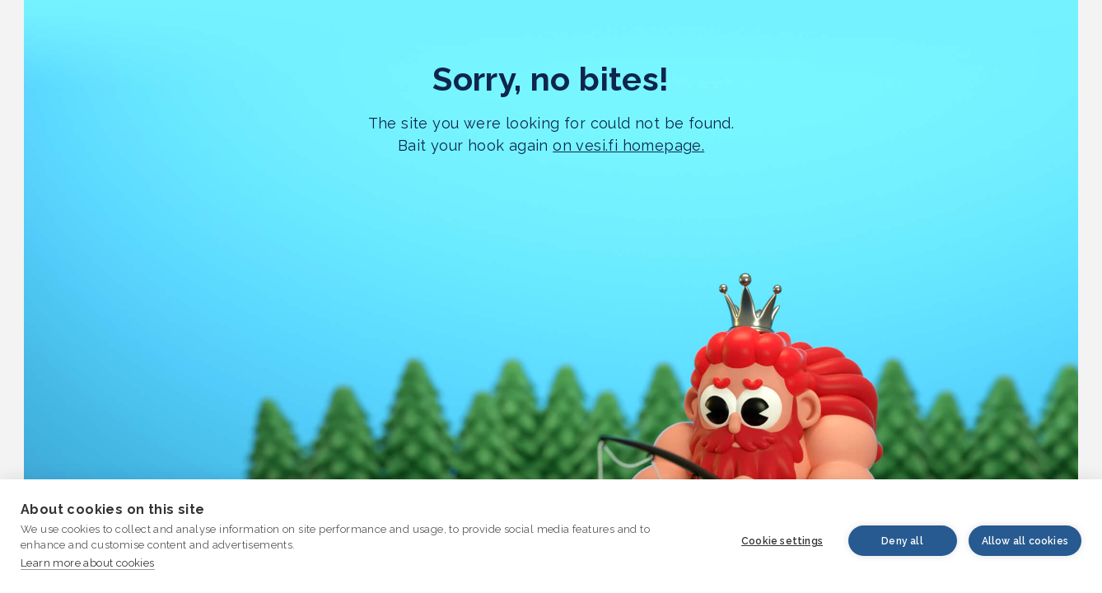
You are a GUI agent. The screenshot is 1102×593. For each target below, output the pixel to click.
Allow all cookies (1025, 541)
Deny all (902, 541)
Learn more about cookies (88, 563)
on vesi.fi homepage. (628, 145)
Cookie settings (782, 541)
